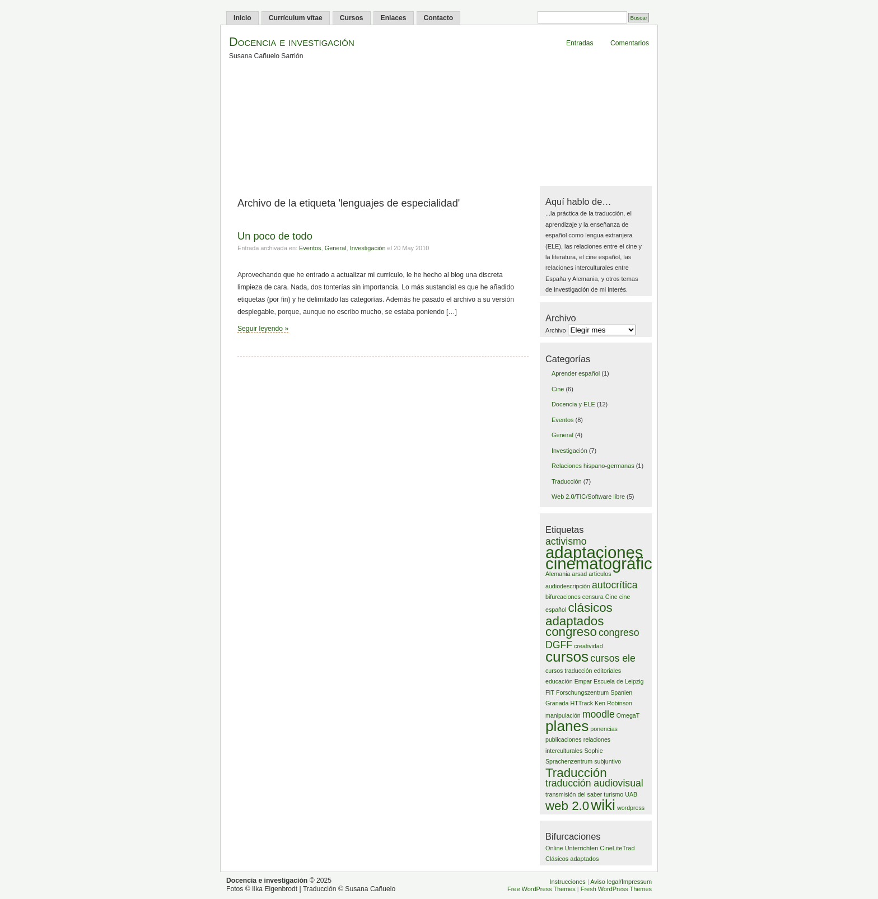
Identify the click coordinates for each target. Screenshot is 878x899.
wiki (603, 805)
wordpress (631, 807)
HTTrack (582, 703)
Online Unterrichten (571, 848)
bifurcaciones (563, 596)
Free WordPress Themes (541, 889)
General (336, 248)
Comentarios (629, 43)
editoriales (608, 670)
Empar (583, 681)
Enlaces (394, 18)
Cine (558, 389)
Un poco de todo (274, 236)
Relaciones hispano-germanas (593, 465)
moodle (598, 714)
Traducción (567, 481)
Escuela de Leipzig (618, 681)
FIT (549, 692)
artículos (600, 573)
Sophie (593, 750)
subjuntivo (607, 761)
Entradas (580, 43)
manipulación (563, 715)
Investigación (368, 248)
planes (567, 726)
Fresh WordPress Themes (616, 889)
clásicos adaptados (579, 614)
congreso (571, 632)
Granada (556, 703)
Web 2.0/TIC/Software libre (588, 496)
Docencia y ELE (573, 404)
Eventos (310, 248)
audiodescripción (567, 586)
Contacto (439, 18)
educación (559, 681)
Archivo (555, 330)
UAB (631, 794)
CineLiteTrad (617, 848)
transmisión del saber (573, 794)
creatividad (588, 646)
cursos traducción (568, 670)
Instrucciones (567, 881)
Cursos (351, 18)
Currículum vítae (296, 18)
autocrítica (614, 585)
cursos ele (612, 658)
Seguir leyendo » (262, 329)
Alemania (557, 573)
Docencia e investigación (291, 42)
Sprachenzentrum (568, 761)
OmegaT (628, 715)
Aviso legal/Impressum (621, 881)
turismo (613, 794)
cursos (567, 656)
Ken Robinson (613, 703)
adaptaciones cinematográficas (607, 557)
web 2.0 (567, 806)
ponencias (604, 728)
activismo (566, 541)
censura (593, 596)
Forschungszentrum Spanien (594, 692)
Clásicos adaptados (572, 858)
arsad (579, 573)
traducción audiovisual (594, 783)
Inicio (242, 18)
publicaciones (563, 739)
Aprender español (576, 373)
